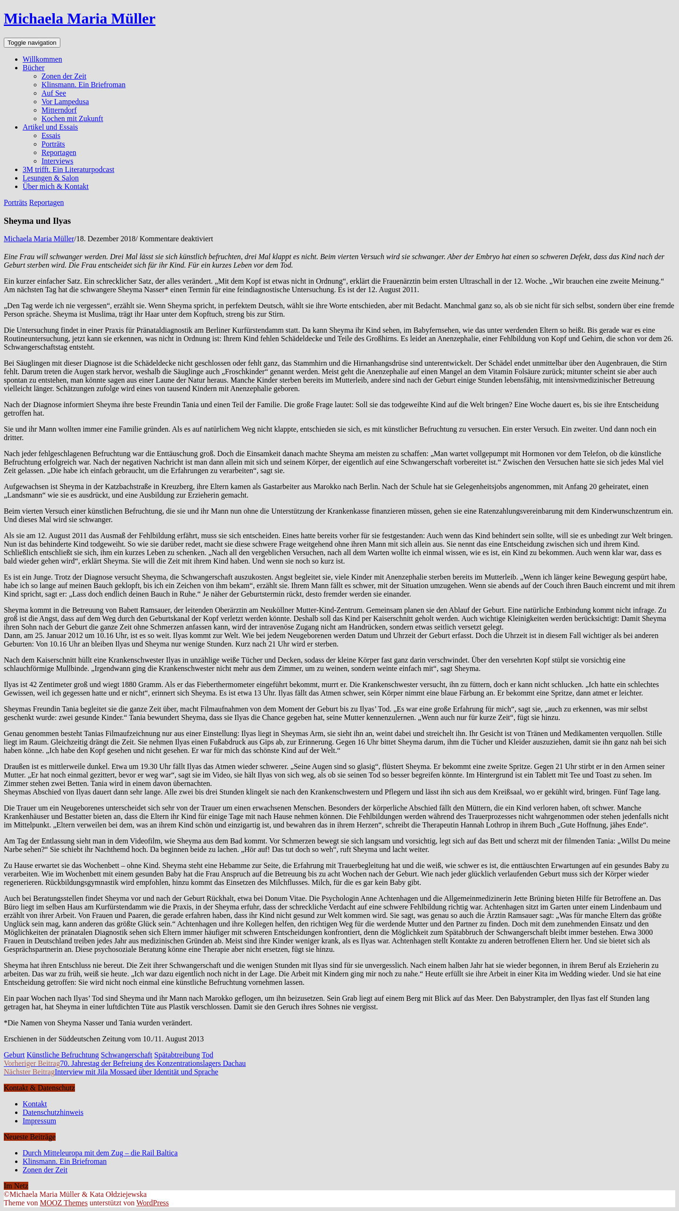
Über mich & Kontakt (56, 186)
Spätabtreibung (177, 1055)
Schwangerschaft (126, 1055)
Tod (208, 1055)
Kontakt (35, 1104)
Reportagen (58, 152)
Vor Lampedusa (65, 102)
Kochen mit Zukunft (72, 119)
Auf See (53, 93)
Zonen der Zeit (63, 76)
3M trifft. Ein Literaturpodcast (68, 169)
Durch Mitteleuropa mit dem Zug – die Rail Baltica (100, 1153)
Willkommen (42, 59)
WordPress (152, 1203)
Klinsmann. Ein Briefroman (83, 85)
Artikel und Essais (50, 127)
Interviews (57, 161)
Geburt (14, 1055)
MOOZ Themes (63, 1203)
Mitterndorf (59, 110)
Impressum (39, 1121)
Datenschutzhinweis (53, 1112)
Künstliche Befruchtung (62, 1055)
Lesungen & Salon (51, 178)
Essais (50, 135)
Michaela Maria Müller (80, 18)
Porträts (53, 144)
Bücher (33, 68)
